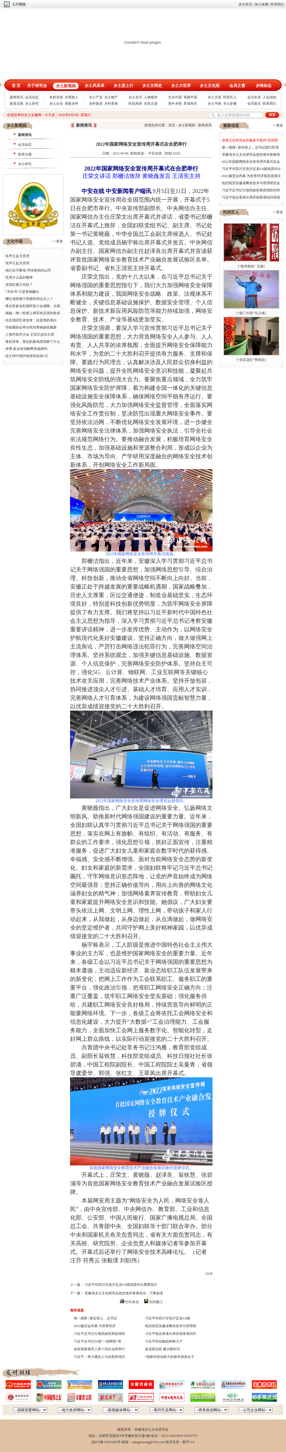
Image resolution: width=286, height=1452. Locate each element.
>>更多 (57, 241)
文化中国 (175, 97)
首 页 (16, 86)
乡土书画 (214, 104)
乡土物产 (111, 97)
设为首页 (245, 4)
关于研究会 (37, 86)
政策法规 (16, 104)
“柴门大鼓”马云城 (251, 313)
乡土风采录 (95, 86)
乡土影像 (230, 104)
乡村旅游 (96, 104)
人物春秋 (151, 97)
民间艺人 (230, 97)
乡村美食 (111, 104)
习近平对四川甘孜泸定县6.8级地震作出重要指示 (121, 1285)
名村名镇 (56, 97)
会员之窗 (237, 86)
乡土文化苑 (210, 86)
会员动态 (32, 97)
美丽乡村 (71, 104)
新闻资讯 (16, 97)
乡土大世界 (181, 86)
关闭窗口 (156, 1302)
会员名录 (254, 97)
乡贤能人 (71, 97)
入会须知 (269, 97)
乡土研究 (32, 104)
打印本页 (132, 1302)
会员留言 (254, 104)
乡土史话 (135, 97)
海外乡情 (175, 104)
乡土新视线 (66, 86)
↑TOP (209, 1274)
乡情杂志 (263, 86)
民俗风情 (135, 104)
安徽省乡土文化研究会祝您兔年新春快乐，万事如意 (124, 1293)
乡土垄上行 (123, 86)
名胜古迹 (151, 104)
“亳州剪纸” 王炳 (251, 266)
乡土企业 (56, 104)
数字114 (189, 1442)
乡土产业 (96, 97)
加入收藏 (261, 4)
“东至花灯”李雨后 (251, 360)
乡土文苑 (214, 97)
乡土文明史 (152, 86)
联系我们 (277, 4)
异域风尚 (190, 104)
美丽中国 (190, 97)
